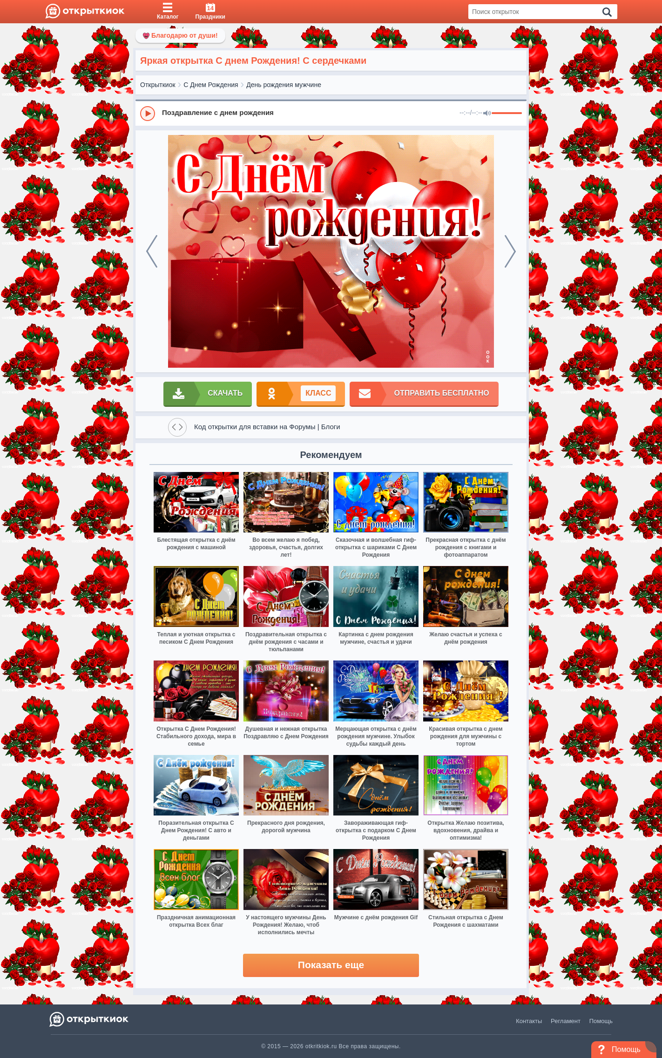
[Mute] (487, 113)
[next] (510, 251)
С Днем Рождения (210, 84)
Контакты (529, 1021)
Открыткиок (158, 84)
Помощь (601, 1021)
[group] (331, 113)
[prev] (152, 251)
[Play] (147, 113)
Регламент (566, 1021)
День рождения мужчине (283, 84)
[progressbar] (507, 113)
